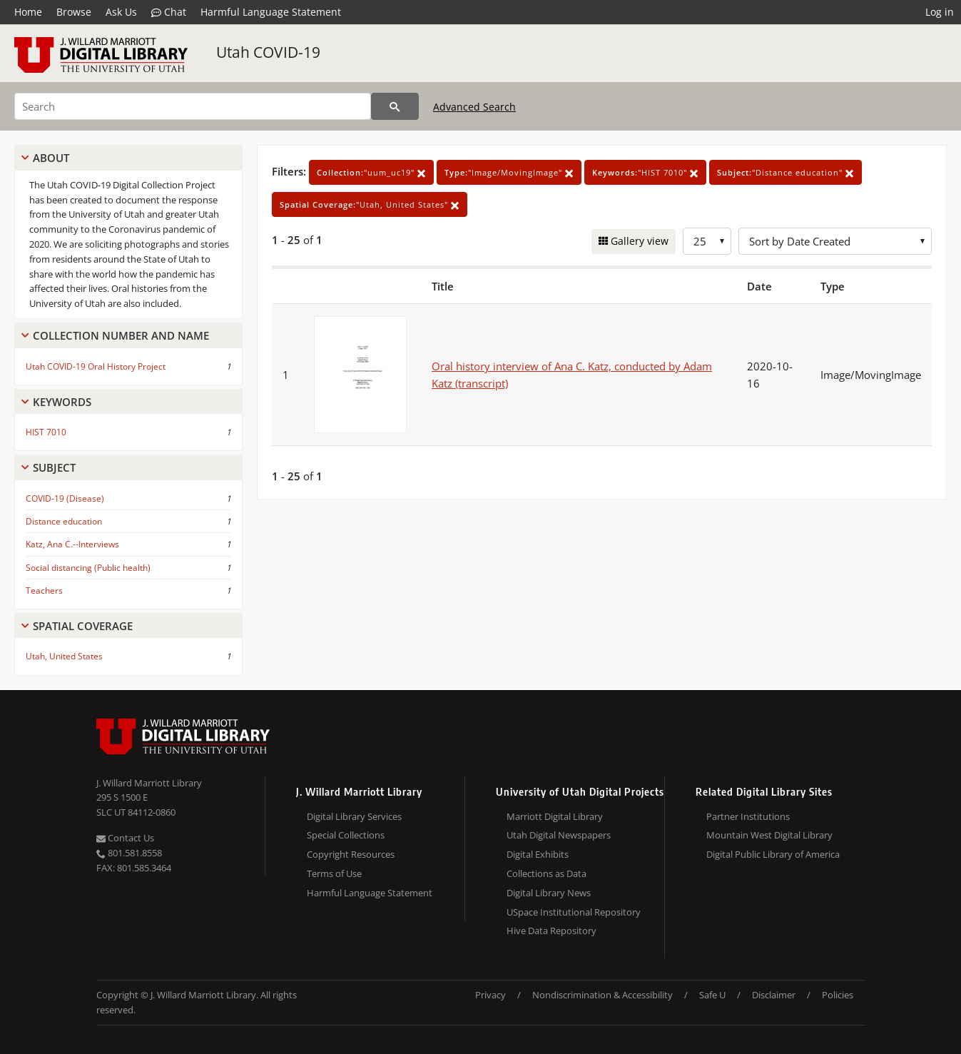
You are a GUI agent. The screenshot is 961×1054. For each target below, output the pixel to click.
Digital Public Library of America (773, 854)
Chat (168, 12)
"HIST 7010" (645, 172)
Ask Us (121, 12)
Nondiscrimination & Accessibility (602, 994)
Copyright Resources (351, 854)
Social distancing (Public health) (88, 568)
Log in (939, 12)
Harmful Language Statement (270, 12)
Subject (54, 467)
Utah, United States (64, 656)
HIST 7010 (46, 432)
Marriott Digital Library (555, 816)
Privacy (490, 994)
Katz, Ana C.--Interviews (72, 544)
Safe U (712, 994)
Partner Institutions (748, 816)
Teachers (44, 590)
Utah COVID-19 (268, 52)
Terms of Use (334, 873)
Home (28, 12)
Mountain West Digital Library (769, 834)
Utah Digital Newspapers (559, 834)
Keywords (62, 402)
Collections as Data (546, 873)
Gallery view (638, 241)
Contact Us (125, 837)
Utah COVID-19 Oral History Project (96, 366)
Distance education (64, 521)
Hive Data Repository (551, 930)
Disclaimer (773, 994)
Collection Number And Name (121, 335)
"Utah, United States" (369, 204)
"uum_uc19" (371, 172)
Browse (73, 12)
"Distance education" (785, 172)
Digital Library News (549, 892)
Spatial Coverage (83, 626)
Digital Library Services (354, 816)
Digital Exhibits (538, 854)
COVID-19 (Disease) (65, 498)
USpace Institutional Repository (574, 912)
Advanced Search (474, 106)
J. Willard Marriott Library (149, 782)
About (51, 158)
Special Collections (346, 834)
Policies (837, 994)
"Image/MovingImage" (509, 172)
